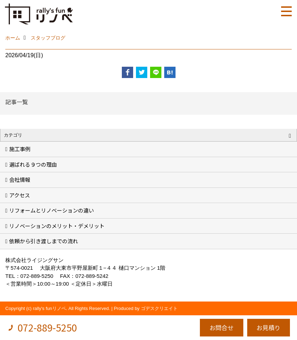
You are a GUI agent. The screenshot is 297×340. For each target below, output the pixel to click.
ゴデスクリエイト (159, 308)
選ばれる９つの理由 (33, 164)
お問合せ (221, 327)
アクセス (19, 195)
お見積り (268, 327)
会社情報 (19, 179)
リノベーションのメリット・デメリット (57, 225)
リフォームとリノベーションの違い (51, 210)
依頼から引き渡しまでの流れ (43, 241)
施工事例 (19, 149)
